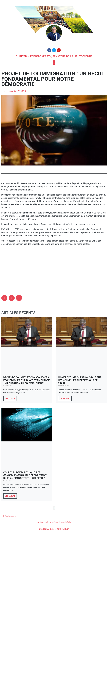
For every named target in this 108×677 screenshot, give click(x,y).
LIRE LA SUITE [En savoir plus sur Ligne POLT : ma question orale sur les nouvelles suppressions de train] (65, 398)
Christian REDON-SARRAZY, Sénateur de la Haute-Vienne (54, 56)
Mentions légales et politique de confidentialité (54, 522)
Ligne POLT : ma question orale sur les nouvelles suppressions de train (79, 380)
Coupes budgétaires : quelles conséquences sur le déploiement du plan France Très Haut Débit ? (25, 475)
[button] (54, 62)
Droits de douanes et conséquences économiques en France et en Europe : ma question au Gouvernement (26, 380)
